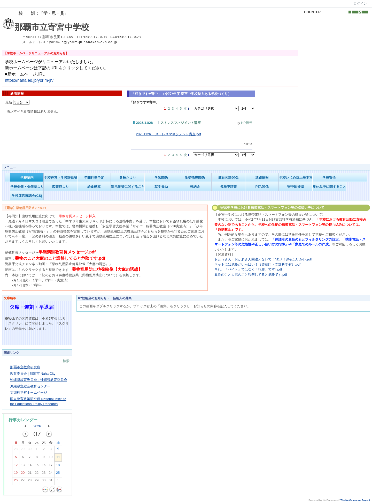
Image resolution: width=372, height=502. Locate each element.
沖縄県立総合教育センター (30, 386)
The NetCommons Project (355, 500)
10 (50, 458)
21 (30, 474)
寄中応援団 (295, 187)
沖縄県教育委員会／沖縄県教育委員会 (38, 380)
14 (30, 466)
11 (58, 458)
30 (30, 450)
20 (23, 474)
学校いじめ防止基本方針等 (295, 177)
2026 (37, 426)
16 (43, 466)
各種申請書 (228, 187)
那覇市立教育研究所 (25, 367)
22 (36, 474)
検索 (66, 361)
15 (36, 466)
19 (16, 474)
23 (43, 474)
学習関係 (161, 177)
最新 (17, 102)
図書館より (60, 187)
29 (23, 450)
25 (58, 474)
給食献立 (94, 187)
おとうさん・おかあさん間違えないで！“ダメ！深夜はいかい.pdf (263, 259)
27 (23, 481)
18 (58, 466)
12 (16, 466)
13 (23, 466)
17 (50, 466)
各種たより (127, 177)
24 (50, 474)
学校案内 (27, 177)
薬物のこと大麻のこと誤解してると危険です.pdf (250, 274)
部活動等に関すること (127, 187)
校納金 (195, 187)
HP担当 (246, 123)
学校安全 (329, 177)
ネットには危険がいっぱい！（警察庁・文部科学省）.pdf (257, 264)
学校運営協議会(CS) (27, 196)
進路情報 (262, 177)
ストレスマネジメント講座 (180, 123)
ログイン (360, 3)
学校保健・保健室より (27, 187)
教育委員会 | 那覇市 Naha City (32, 374)
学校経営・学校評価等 (60, 177)
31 (50, 481)
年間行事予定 (94, 177)
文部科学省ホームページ (28, 392)
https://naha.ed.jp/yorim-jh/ (29, 80)
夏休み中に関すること (329, 187)
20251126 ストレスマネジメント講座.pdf (168, 134)
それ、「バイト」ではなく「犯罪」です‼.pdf (248, 269)
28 (16, 450)
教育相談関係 (228, 177)
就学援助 (161, 187)
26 (16, 481)
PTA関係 (261, 187)
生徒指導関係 (195, 177)
